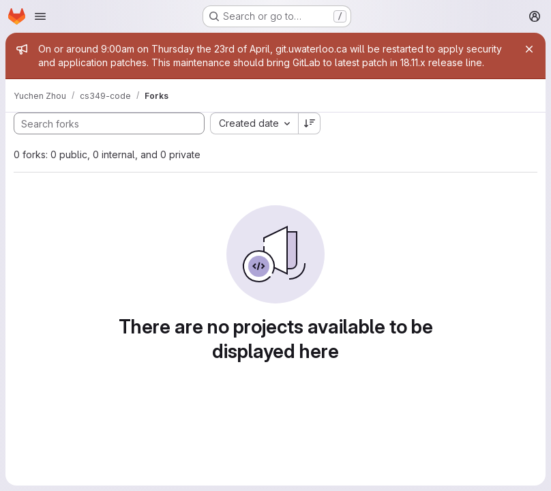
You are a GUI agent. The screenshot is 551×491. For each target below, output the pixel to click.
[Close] (529, 49)
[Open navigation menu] (40, 16)
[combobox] (254, 123)
